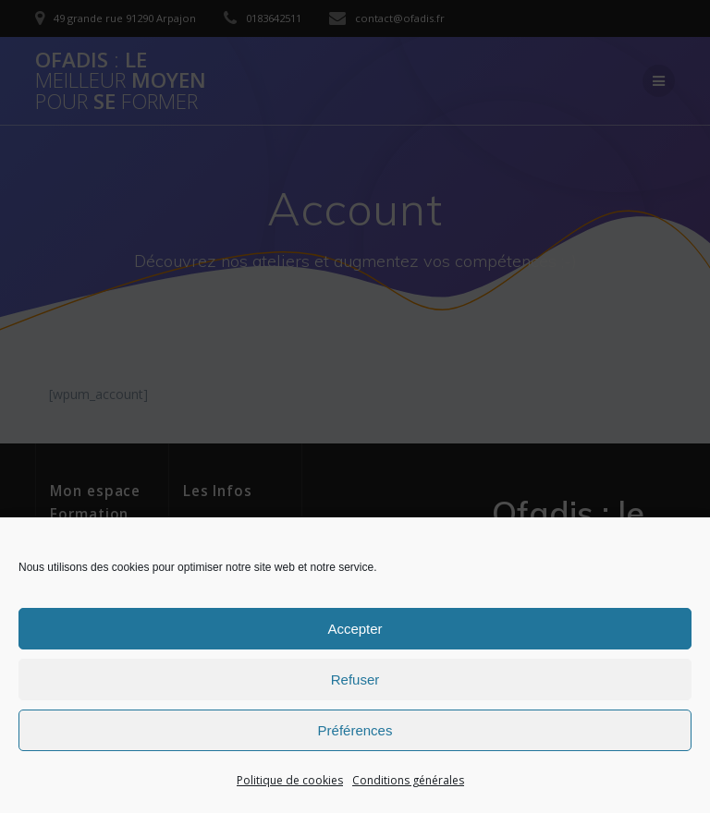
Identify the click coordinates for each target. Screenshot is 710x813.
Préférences (355, 730)
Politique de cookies (290, 780)
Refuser (355, 679)
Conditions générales (408, 780)
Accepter (354, 629)
